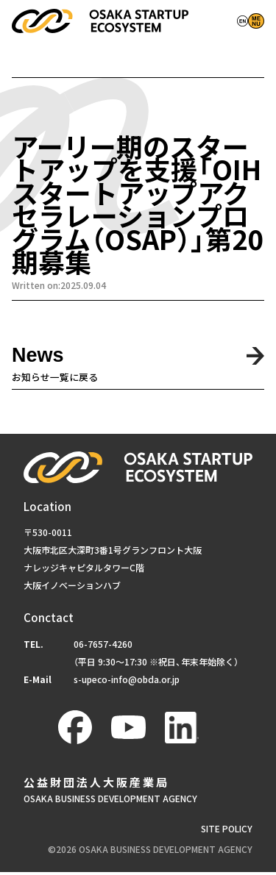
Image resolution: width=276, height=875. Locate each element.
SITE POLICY (226, 832)
